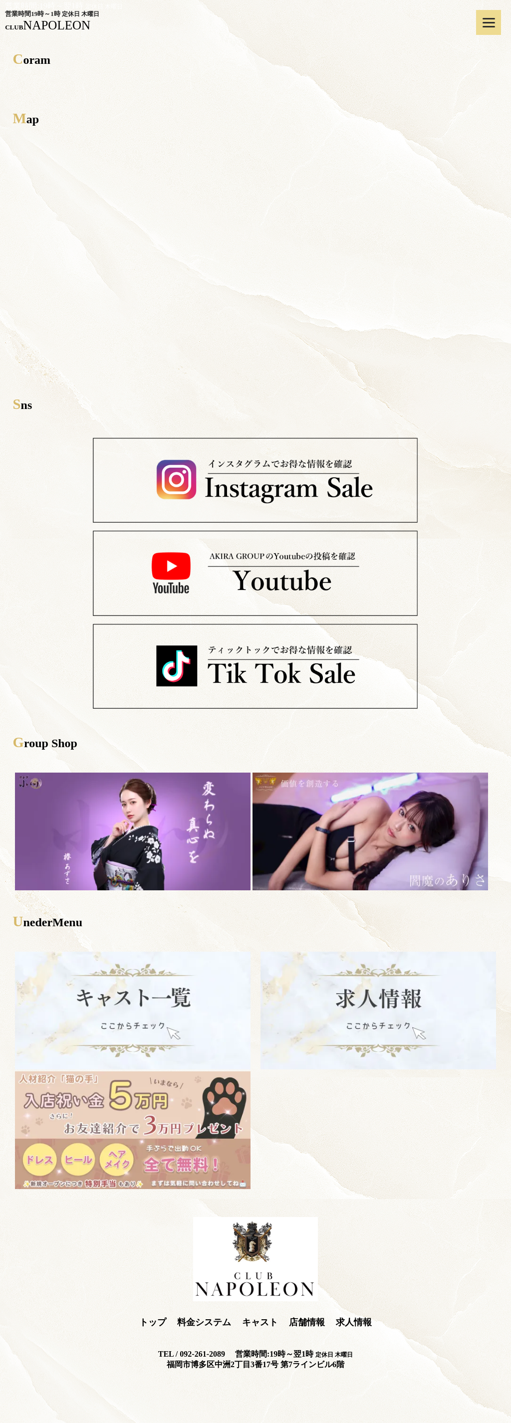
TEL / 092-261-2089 (191, 1354)
